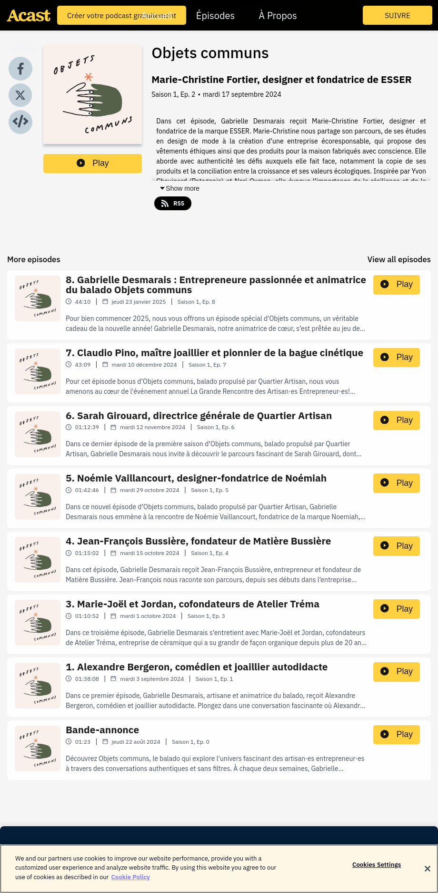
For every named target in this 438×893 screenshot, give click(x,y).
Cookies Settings (376, 871)
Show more (179, 188)
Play (93, 163)
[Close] (427, 874)
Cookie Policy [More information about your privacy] (130, 883)
